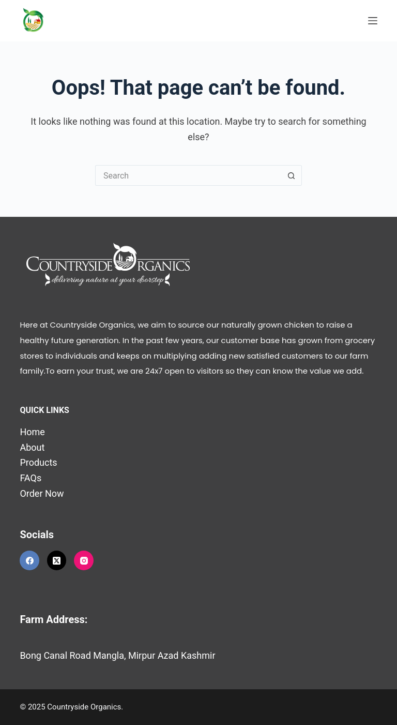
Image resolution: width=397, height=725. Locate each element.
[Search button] (291, 175)
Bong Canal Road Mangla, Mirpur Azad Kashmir (117, 655)
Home (32, 431)
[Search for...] (188, 175)
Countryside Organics (84, 707)
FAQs (30, 477)
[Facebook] (29, 560)
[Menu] (372, 20)
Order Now (42, 493)
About (32, 447)
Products (38, 462)
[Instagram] (84, 560)
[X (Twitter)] (57, 560)
